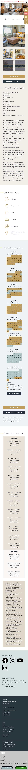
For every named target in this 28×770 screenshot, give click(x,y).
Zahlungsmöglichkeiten (9, 744)
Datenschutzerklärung (8, 729)
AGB (4, 724)
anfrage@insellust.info (8, 707)
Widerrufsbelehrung (8, 731)
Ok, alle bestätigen (21, 767)
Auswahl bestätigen (7, 767)
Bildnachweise (6, 733)
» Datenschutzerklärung (14, 765)
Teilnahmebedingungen (8, 746)
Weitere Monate (14, 393)
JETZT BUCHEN (14, 76)
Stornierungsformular (8, 727)
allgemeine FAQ (9, 687)
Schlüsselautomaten (8, 742)
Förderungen (6, 748)
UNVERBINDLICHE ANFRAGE (14, 81)
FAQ (4, 722)
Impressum (5, 736)
